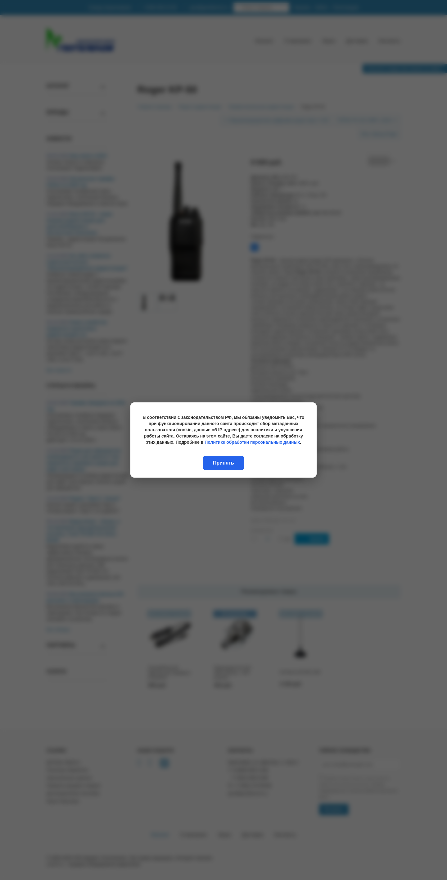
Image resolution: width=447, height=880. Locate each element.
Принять (223, 462)
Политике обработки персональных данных (252, 442)
